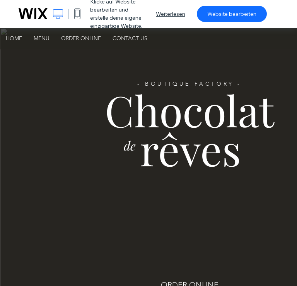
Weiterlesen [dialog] (170, 13)
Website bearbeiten (231, 13)
